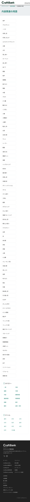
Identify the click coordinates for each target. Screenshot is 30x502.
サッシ (4, 139)
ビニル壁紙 (5, 312)
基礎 (5, 391)
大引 (4, 50)
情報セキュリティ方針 (8, 490)
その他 (13, 430)
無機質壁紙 (5, 342)
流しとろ (5, 270)
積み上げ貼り (6, 223)
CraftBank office (7, 463)
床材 (4, 359)
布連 (4, 287)
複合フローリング (7, 329)
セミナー (5, 483)
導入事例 (16, 463)
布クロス (5, 278)
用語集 (16, 470)
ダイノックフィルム (8, 185)
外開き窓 (5, 181)
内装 (16, 387)
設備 (5, 402)
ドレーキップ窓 (6, 261)
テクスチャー (6, 228)
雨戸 (4, 20)
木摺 (4, 92)
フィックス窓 (6, 321)
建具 (4, 202)
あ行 (5, 419)
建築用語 (17, 394)
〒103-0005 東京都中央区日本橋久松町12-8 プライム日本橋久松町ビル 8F (14, 452)
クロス (4, 96)
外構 (16, 391)
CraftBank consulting (8, 472)
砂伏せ (4, 168)
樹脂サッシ (5, 156)
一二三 (4, 29)
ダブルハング (6, 206)
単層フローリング (7, 215)
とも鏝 (4, 257)
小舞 (4, 113)
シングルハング (6, 164)
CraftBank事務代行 (7, 465)
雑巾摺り (5, 173)
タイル (4, 190)
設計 (16, 402)
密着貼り (5, 337)
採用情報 (5, 485)
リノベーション (6, 367)
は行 (20, 422)
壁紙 (4, 71)
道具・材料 (18, 406)
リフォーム (5, 371)
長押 (4, 274)
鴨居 (4, 88)
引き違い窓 (5, 295)
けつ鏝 (4, 101)
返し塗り (5, 63)
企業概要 (5, 478)
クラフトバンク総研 (19, 472)
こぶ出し (5, 109)
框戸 (4, 75)
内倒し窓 (5, 33)
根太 (4, 283)
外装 (5, 394)
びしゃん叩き (6, 304)
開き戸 (4, 316)
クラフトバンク (5, 6)
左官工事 (5, 135)
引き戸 (4, 299)
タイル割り (5, 194)
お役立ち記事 (17, 465)
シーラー (5, 143)
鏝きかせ (5, 105)
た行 (5, 422)
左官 (4, 130)
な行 (13, 422)
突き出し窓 (5, 219)
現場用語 (17, 398)
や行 (13, 426)
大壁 (4, 46)
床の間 (4, 240)
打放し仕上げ (6, 37)
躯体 (5, 406)
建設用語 (6, 398)
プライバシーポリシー (8, 487)
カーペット (5, 58)
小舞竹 (4, 122)
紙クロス (5, 84)
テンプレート (17, 467)
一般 (5, 387)
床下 (4, 363)
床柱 (4, 244)
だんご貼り (5, 211)
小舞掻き (5, 118)
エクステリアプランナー (9, 42)
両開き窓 (5, 376)
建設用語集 (12, 6)
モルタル (5, 350)
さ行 (20, 419)
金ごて (4, 67)
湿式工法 (5, 151)
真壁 (4, 160)
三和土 (4, 198)
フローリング (6, 333)
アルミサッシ (6, 25)
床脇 (4, 249)
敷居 (4, 147)
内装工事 (5, 266)
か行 (13, 419)
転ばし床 (5, 126)
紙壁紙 (4, 80)
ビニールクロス (6, 308)
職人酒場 (5, 481)
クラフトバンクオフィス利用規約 (10, 492)
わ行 (5, 430)
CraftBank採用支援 (7, 470)
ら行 (20, 426)
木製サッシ (5, 346)
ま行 (5, 426)
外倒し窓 (5, 177)
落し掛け (5, 54)
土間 (4, 253)
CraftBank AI (6, 467)
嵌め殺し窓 (5, 291)
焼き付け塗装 (6, 354)
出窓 (4, 232)
